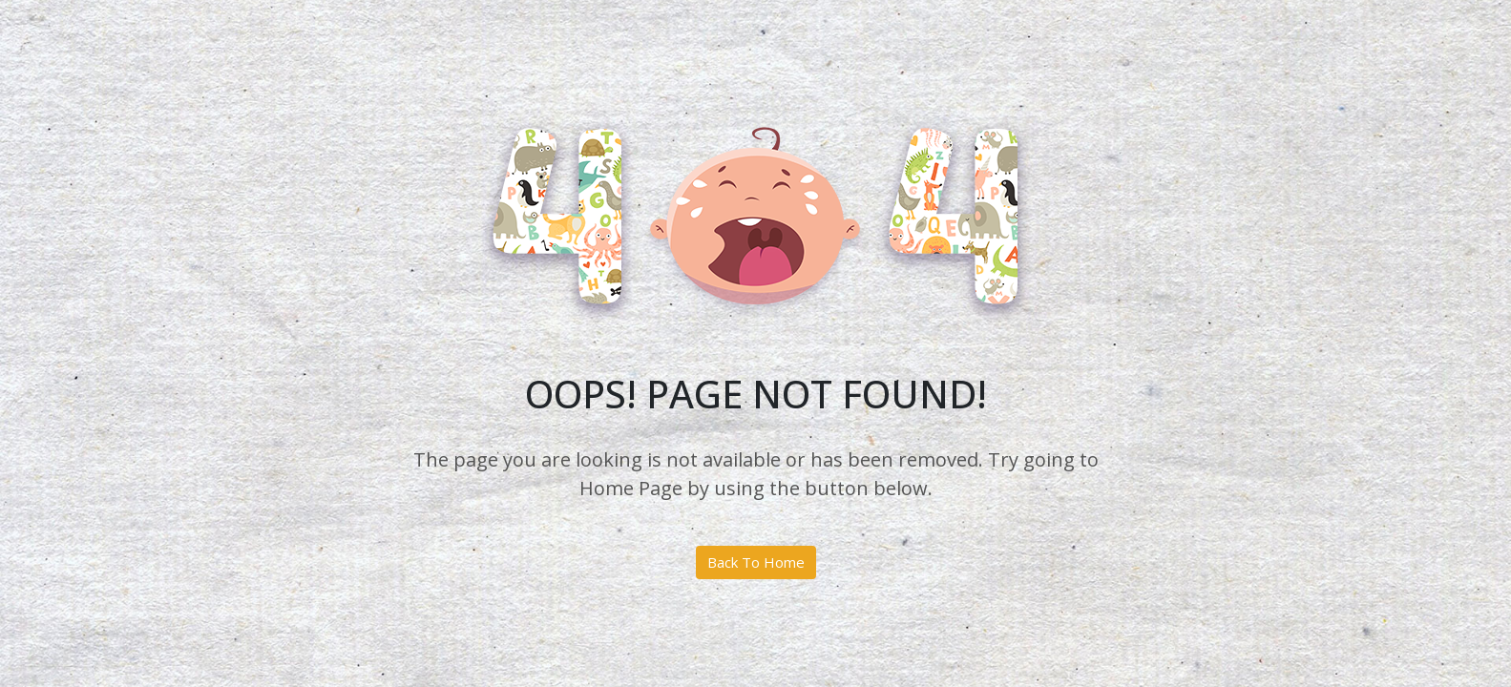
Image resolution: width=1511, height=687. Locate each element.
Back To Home (756, 562)
